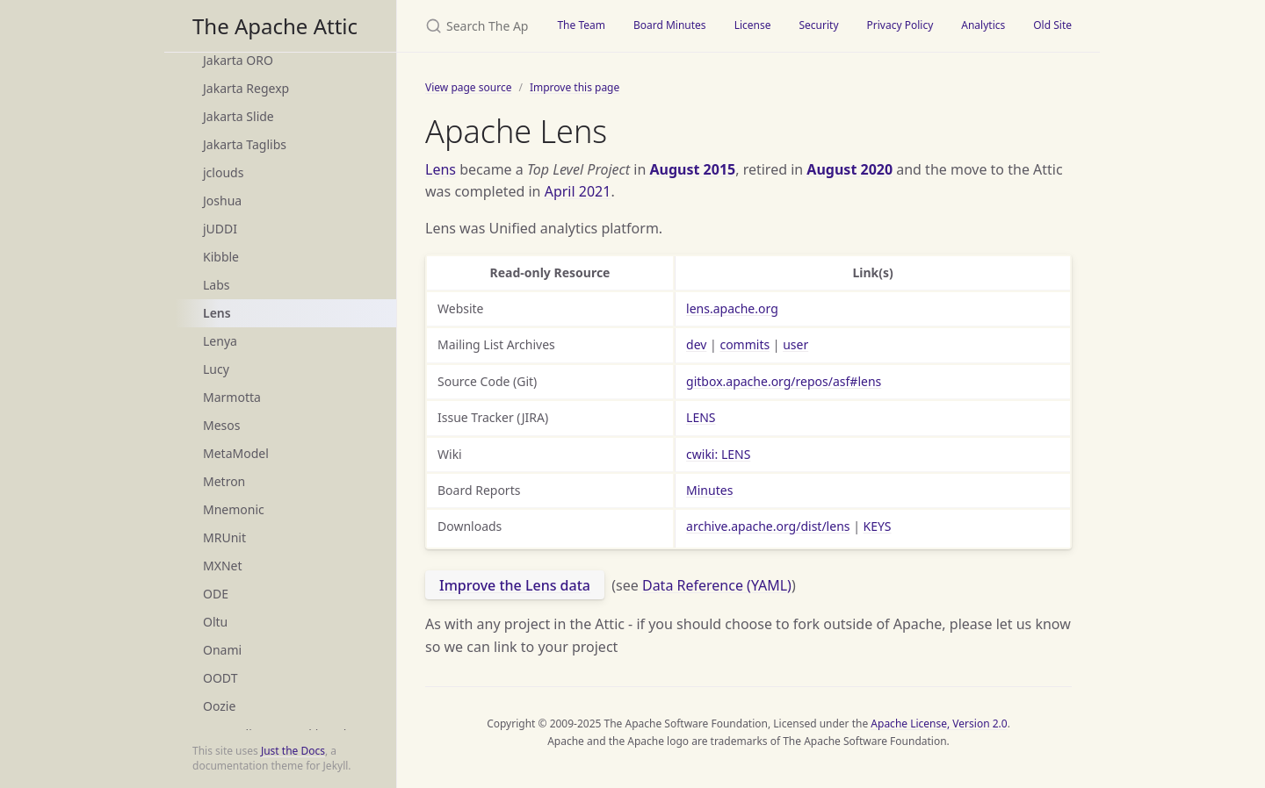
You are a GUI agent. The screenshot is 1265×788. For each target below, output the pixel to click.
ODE (215, 593)
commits (744, 344)
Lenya (220, 341)
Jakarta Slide (238, 116)
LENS (700, 417)
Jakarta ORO (238, 60)
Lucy (216, 369)
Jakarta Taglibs (244, 144)
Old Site (1052, 25)
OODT (220, 678)
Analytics (983, 25)
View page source (468, 87)
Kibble (221, 256)
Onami (222, 649)
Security (818, 25)
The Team (581, 25)
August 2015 (692, 169)
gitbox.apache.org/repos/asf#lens (783, 381)
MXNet (222, 565)
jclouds (223, 172)
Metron (224, 481)
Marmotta (232, 397)
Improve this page (574, 87)
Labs (216, 284)
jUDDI (220, 228)
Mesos (221, 425)
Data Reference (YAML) (717, 585)
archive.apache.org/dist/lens (767, 526)
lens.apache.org (732, 308)
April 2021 (578, 191)
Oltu (215, 621)
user (795, 344)
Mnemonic (233, 509)
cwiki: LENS (718, 454)
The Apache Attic (275, 25)
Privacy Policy (900, 25)
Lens (217, 312)
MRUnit (224, 537)
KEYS (878, 526)
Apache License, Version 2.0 (939, 723)
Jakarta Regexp (246, 88)
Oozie (219, 706)
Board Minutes (669, 25)
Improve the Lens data (514, 585)
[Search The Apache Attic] (470, 26)
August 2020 (849, 169)
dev (696, 344)
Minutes (709, 490)
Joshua (222, 200)
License (752, 25)
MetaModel (236, 453)
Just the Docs (293, 750)
